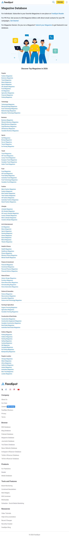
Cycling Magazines (6, 343)
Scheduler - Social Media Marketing (12, 503)
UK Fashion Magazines (7, 197)
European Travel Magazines (9, 160)
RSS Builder (5, 500)
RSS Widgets (5, 493)
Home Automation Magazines (9, 287)
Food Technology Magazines (9, 108)
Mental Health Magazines (8, 257)
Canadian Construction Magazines (11, 323)
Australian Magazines (7, 369)
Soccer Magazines (6, 142)
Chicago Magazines (6, 359)
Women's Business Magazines (9, 122)
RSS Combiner (6, 496)
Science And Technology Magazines (11, 300)
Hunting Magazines (6, 339)
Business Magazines (7, 78)
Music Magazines (6, 82)
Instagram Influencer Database (11, 452)
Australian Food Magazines (9, 177)
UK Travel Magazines (7, 155)
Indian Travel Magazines (8, 164)
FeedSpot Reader (57, 14)
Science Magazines (6, 294)
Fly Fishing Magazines (7, 349)
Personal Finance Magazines (9, 269)
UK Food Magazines (7, 173)
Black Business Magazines (8, 124)
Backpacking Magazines (8, 351)
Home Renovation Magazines (9, 282)
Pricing (60, 2)
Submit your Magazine (44, 25)
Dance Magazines (6, 237)
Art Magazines (5, 91)
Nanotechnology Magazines (9, 106)
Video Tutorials (6, 513)
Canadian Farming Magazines (9, 312)
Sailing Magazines (6, 341)
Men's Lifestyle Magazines (8, 217)
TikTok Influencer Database (10, 459)
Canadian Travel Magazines (9, 162)
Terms (3, 417)
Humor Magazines (6, 235)
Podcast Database (7, 434)
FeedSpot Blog (6, 527)
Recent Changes (6, 520)
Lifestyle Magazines (7, 209)
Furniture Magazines (7, 280)
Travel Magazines (6, 80)
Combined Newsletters (8, 489)
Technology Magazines (7, 104)
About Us (4, 399)
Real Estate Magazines (7, 325)
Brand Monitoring (6, 486)
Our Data (4, 403)
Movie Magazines (6, 239)
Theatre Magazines (6, 242)
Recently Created (6, 524)
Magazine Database (7, 438)
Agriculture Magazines (7, 93)
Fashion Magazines (6, 76)
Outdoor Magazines (6, 337)
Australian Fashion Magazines (9, 200)
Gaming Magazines (6, 233)
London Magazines (6, 373)
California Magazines (7, 365)
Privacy (3, 413)
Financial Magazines (7, 95)
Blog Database (6, 431)
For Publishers (6, 469)
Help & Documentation (8, 517)
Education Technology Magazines (10, 113)
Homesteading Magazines (8, 284)
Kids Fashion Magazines (8, 193)
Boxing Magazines (6, 140)
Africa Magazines (6, 363)
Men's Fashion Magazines (8, 189)
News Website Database (9, 448)
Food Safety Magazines (8, 175)
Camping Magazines (7, 347)
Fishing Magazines (6, 97)
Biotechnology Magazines (8, 110)
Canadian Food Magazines (8, 182)
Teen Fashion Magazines (8, 195)
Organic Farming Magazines (9, 307)
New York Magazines (7, 371)
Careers (8, 406)
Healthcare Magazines (7, 251)
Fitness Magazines (6, 253)
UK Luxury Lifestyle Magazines (10, 213)
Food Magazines (6, 88)
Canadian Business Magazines (10, 130)
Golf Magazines (5, 138)
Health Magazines (6, 249)
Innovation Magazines (7, 298)
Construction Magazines (8, 319)
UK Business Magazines (8, 128)
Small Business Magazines (9, 126)
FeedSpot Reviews (7, 410)
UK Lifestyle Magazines (8, 86)
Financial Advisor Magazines (9, 271)
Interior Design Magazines (8, 278)
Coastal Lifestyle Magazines (9, 219)
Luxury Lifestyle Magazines (9, 215)
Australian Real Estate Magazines (10, 327)
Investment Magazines (7, 267)
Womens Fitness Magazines (9, 255)
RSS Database (5, 427)
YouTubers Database (8, 444)
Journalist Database (7, 441)
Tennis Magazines (6, 144)
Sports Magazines (6, 84)
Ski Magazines (5, 345)
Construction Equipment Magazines (11, 321)
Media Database (6, 476)
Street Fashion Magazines (8, 202)
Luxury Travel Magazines (8, 157)
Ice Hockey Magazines (7, 146)
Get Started (14, 21)
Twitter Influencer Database (10, 455)
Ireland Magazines (6, 367)
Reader (3, 472)
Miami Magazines (6, 361)
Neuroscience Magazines (8, 296)
